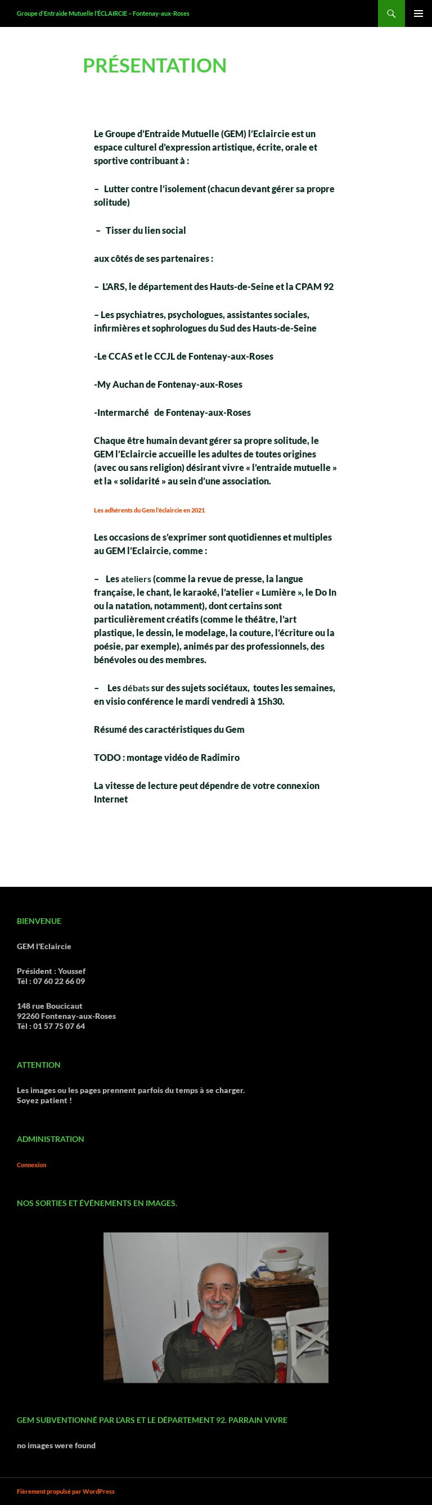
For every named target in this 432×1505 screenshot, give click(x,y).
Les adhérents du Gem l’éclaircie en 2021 (149, 510)
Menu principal (418, 13)
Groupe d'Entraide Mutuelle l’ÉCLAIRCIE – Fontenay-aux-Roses (103, 13)
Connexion (31, 1164)
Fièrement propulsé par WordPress (66, 1491)
